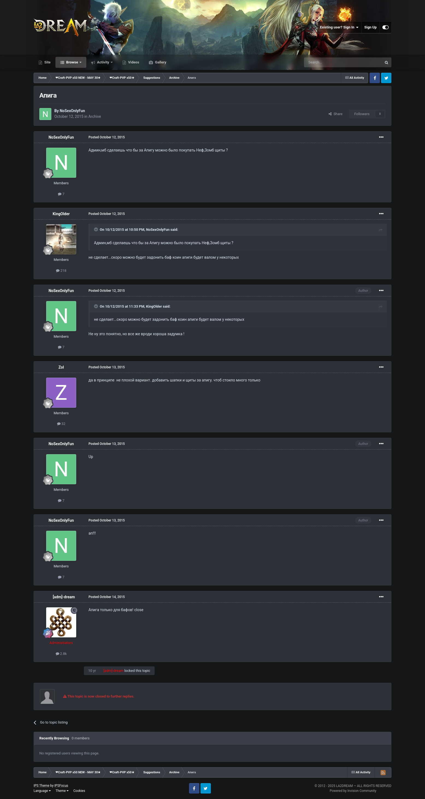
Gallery (160, 62)
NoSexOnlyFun (72, 111)
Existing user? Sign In (339, 27)
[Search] (330, 62)
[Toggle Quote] (96, 229)
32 (61, 424)
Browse (72, 62)
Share (336, 114)
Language (42, 791)
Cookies (79, 791)
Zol (61, 367)
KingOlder (61, 214)
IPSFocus (61, 786)
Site (47, 62)
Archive (94, 116)
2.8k (61, 654)
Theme (62, 791)
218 (61, 271)
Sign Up (370, 27)
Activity (103, 62)
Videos (133, 62)
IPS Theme (41, 786)
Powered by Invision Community (353, 791)
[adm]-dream (64, 597)
